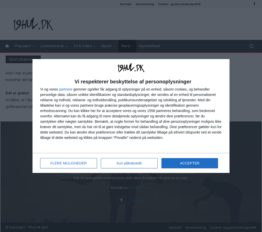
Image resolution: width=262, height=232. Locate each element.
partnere (65, 89)
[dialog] (131, 116)
